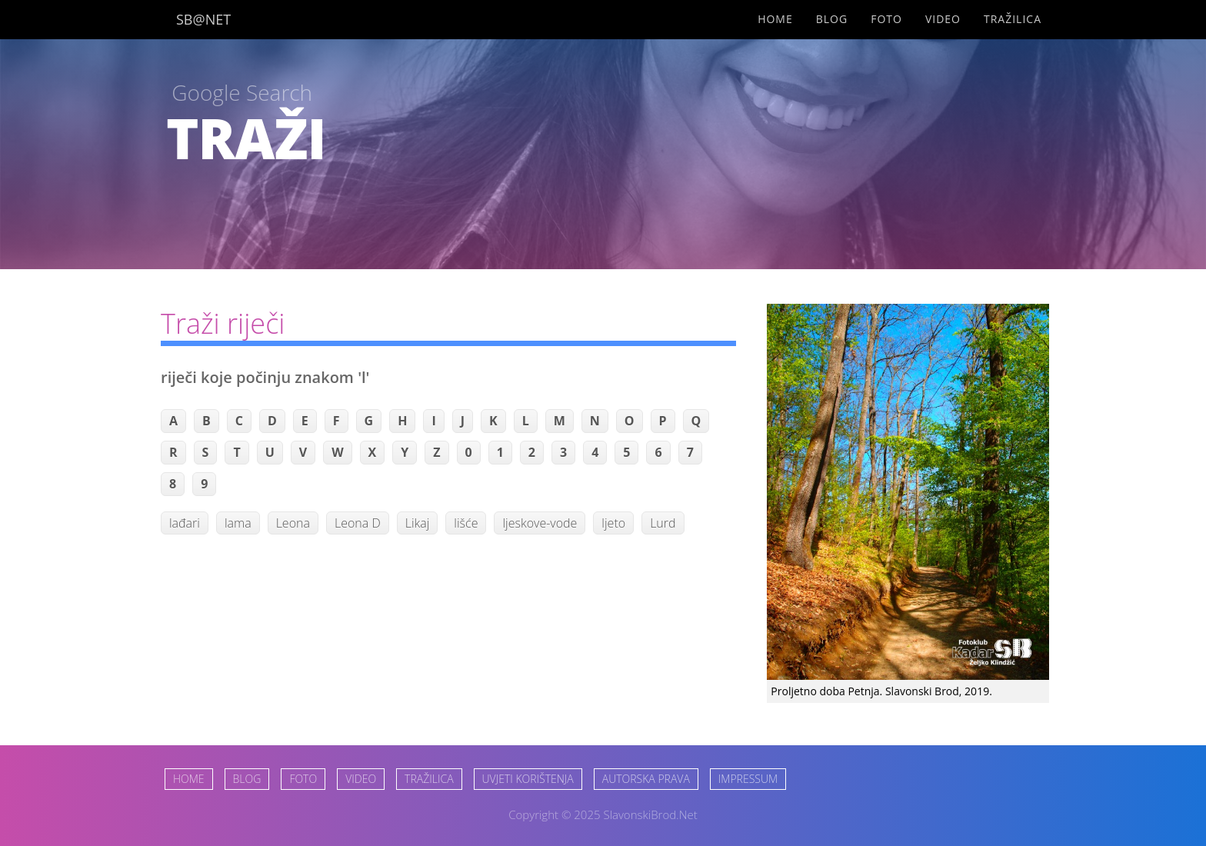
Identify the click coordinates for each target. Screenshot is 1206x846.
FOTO (303, 778)
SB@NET (203, 19)
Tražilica (1012, 19)
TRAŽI (246, 137)
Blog (832, 19)
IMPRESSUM (748, 778)
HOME (189, 778)
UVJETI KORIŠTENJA (528, 778)
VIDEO (360, 778)
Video (943, 19)
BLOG (247, 778)
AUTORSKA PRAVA (646, 778)
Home (775, 19)
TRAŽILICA (429, 778)
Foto (886, 19)
